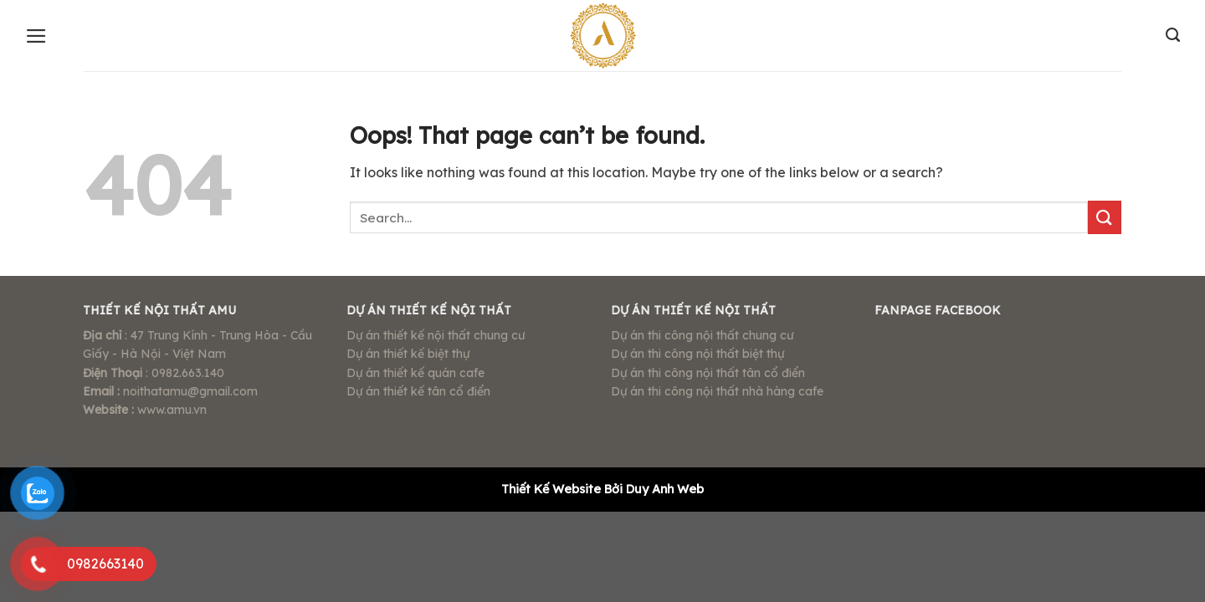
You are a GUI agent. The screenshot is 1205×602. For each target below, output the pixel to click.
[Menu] (36, 36)
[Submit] (1104, 217)
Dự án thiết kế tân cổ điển (418, 391)
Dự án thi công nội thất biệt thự (697, 353)
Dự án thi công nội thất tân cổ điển (708, 372)
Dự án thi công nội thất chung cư (702, 335)
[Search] (1172, 35)
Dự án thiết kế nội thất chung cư (435, 335)
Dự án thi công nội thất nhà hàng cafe (717, 391)
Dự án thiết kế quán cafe (415, 372)
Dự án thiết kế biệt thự (407, 353)
